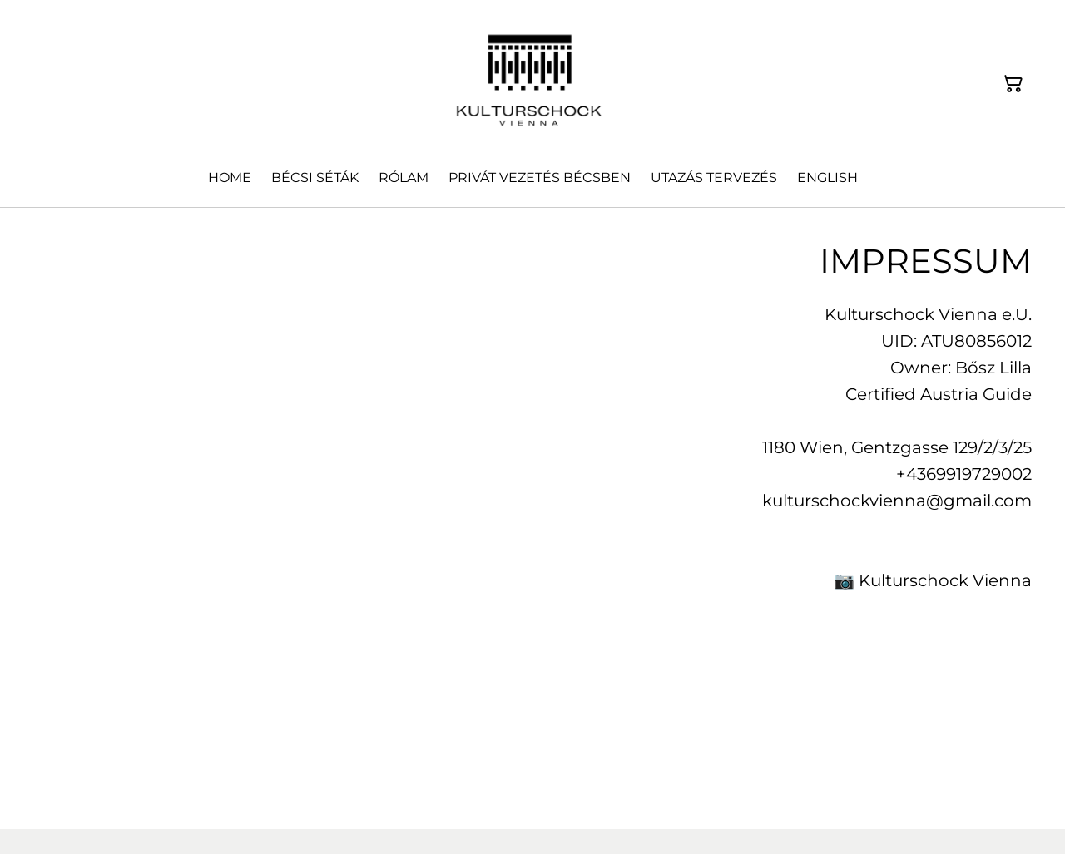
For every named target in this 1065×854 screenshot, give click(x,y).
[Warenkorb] (1013, 84)
